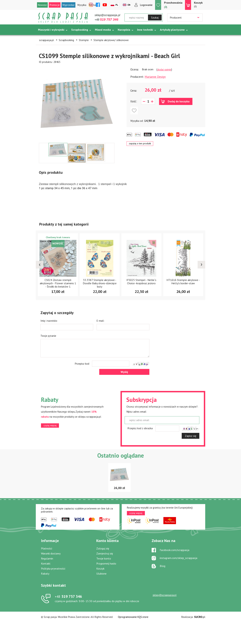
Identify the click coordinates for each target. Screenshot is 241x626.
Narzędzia (124, 29)
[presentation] (39, 264)
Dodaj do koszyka (178, 101)
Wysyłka (81, 5)
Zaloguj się (102, 548)
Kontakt (45, 563)
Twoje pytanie (48, 335)
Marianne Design (155, 77)
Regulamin (47, 558)
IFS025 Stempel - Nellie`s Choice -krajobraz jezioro (141, 281)
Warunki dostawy (51, 553)
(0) (198, 4)
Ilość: (133, 101)
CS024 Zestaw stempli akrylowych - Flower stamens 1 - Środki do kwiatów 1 (58, 283)
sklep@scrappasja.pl (107, 15)
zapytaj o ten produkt (140, 143)
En (129, 4)
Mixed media (103, 29)
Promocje (55, 5)
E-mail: (100, 320)
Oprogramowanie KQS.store (133, 617)
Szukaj (155, 17)
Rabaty (45, 573)
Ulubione (101, 573)
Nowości (42, 5)
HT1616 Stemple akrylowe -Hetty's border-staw (183, 281)
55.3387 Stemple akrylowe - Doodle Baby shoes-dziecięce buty (100, 283)
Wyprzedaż (68, 5)
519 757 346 (68, 596)
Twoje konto (103, 558)
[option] (76, 103)
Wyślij (124, 372)
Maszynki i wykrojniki (51, 29)
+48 (106, 19)
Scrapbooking (79, 29)
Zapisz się (190, 436)
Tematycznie (46, 38)
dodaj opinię (164, 69)
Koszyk (100, 568)
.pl (199, 617)
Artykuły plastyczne (172, 29)
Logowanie (146, 5)
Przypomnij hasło (106, 563)
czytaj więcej (50, 425)
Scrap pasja (63, 17)
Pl (116, 4)
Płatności (46, 548)
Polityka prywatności (53, 568)
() (173, 5)
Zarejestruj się (104, 553)
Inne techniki (145, 29)
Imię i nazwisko (48, 320)
